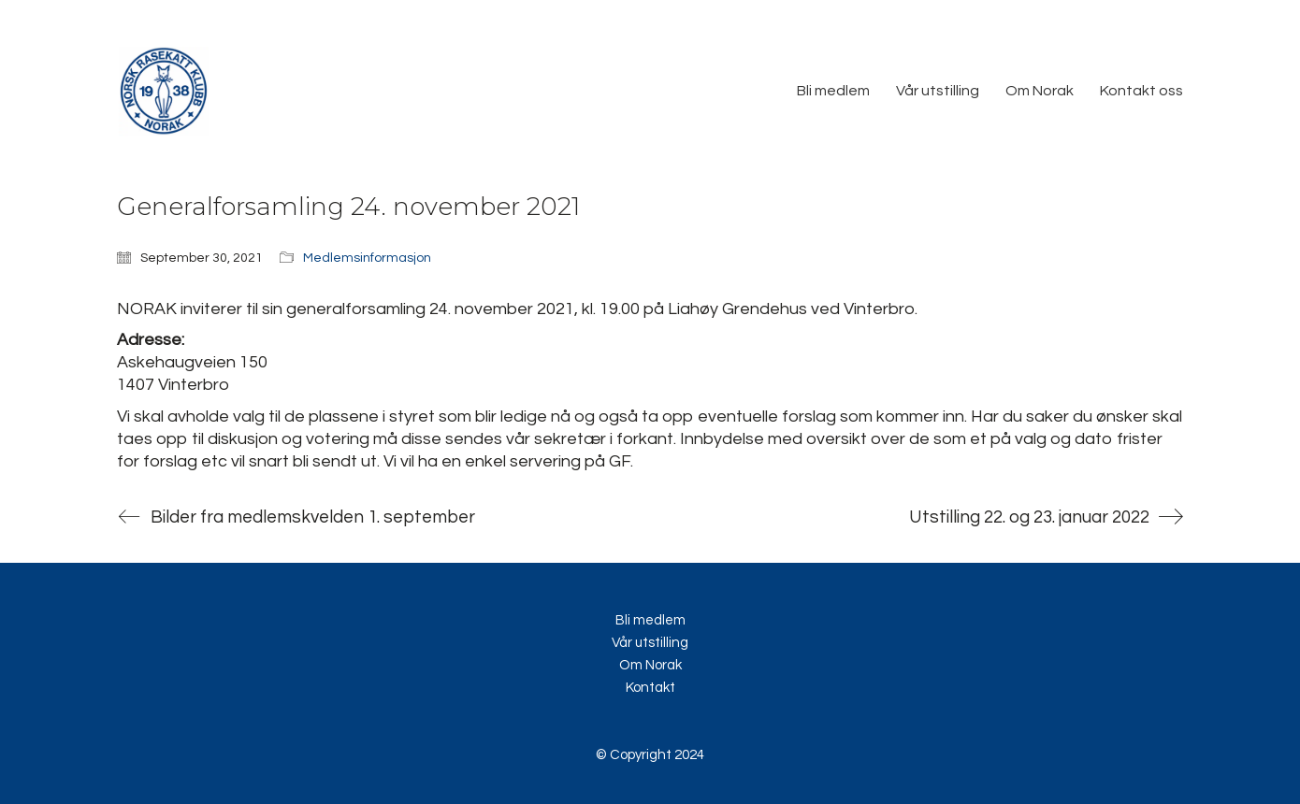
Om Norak (650, 665)
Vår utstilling (650, 643)
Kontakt (650, 688)
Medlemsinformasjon (367, 258)
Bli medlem (650, 620)
